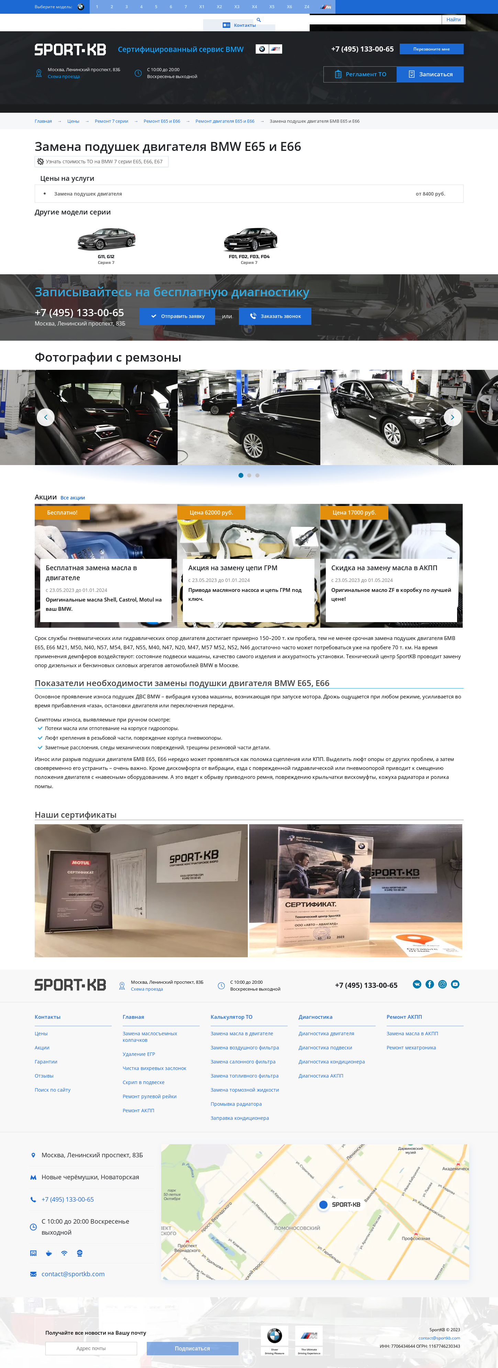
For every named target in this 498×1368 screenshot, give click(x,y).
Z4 (307, 7)
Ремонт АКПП (138, 1105)
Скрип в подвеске (144, 1077)
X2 (219, 7)
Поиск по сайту (52, 1085)
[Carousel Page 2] (249, 470)
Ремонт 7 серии (111, 116)
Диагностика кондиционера (332, 1056)
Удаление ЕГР (139, 1049)
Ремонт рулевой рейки (150, 1091)
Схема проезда (64, 71)
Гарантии (46, 1056)
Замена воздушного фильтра (245, 1042)
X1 (201, 7)
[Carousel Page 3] (257, 470)
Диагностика (316, 1011)
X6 (289, 7)
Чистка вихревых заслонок (154, 1063)
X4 (254, 7)
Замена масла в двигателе (242, 1028)
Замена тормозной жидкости (245, 1085)
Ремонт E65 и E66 (162, 116)
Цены (73, 19)
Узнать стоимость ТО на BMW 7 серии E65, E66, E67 (104, 156)
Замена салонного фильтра (243, 1056)
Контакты (432, 19)
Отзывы (44, 1071)
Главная (43, 116)
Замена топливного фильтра (245, 1071)
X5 (272, 7)
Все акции (72, 492)
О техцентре (182, 19)
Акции (98, 19)
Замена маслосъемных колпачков (150, 1031)
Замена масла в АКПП (412, 1028)
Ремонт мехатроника (411, 1042)
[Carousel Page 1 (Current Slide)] (240, 470)
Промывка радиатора (236, 1099)
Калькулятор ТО (136, 19)
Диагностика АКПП (321, 1071)
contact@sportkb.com (73, 1269)
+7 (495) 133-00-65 (362, 44)
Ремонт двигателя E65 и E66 (225, 116)
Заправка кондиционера (240, 1113)
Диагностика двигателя (326, 1028)
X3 (237, 7)
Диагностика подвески (325, 1042)
